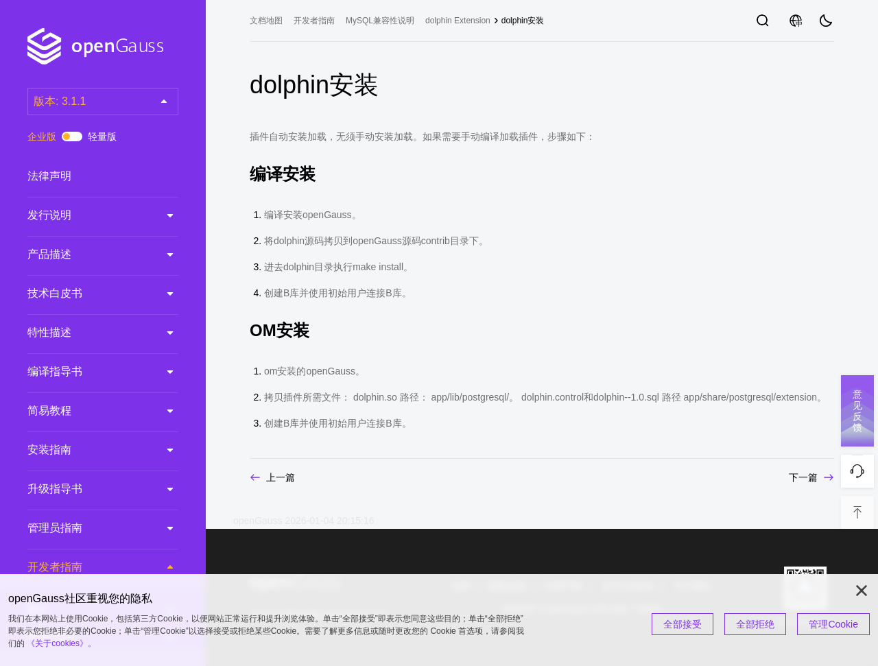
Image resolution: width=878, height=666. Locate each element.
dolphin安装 (523, 20)
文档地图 (266, 20)
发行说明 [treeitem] (89, 215)
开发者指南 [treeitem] (89, 567)
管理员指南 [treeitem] (89, 528)
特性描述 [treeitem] (89, 332)
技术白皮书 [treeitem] (89, 293)
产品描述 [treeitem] (89, 254)
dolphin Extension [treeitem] (457, 20)
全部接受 (682, 624)
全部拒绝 (755, 624)
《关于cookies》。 (61, 643)
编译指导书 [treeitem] (89, 372)
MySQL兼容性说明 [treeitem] (380, 20)
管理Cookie (833, 624)
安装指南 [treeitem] (89, 450)
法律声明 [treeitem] (89, 176)
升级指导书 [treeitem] (89, 489)
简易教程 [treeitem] (89, 411)
